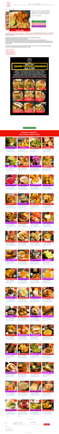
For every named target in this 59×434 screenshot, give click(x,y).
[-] (14, 424)
